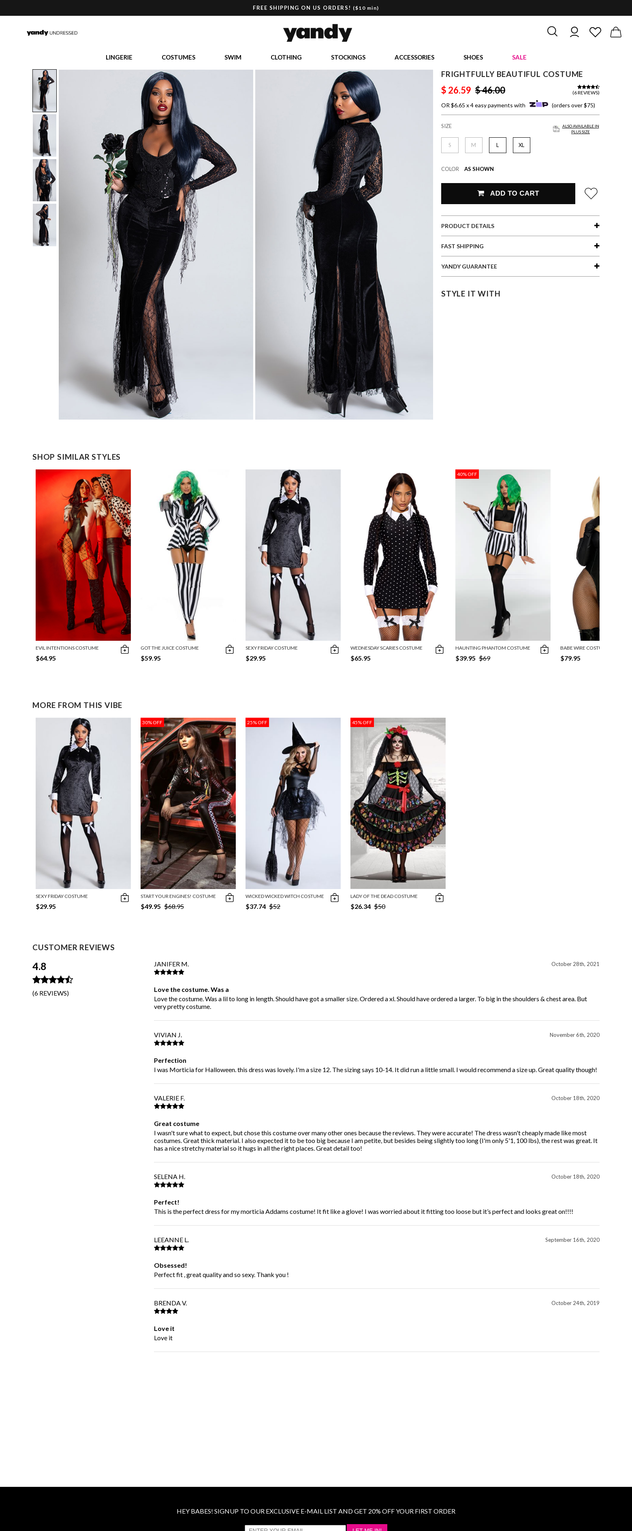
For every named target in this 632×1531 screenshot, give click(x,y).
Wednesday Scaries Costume (386, 651)
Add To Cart (508, 196)
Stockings (348, 59)
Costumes (178, 59)
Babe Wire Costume (585, 651)
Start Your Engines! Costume (178, 899)
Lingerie (119, 59)
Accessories (414, 59)
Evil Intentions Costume (67, 651)
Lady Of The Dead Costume (384, 899)
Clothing (286, 59)
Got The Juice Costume (170, 651)
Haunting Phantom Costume (492, 651)
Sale (519, 59)
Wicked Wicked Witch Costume (285, 899)
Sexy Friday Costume (272, 651)
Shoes (473, 59)
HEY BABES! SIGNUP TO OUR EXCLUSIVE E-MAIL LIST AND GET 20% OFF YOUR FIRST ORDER (316, 1514)
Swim (232, 59)
